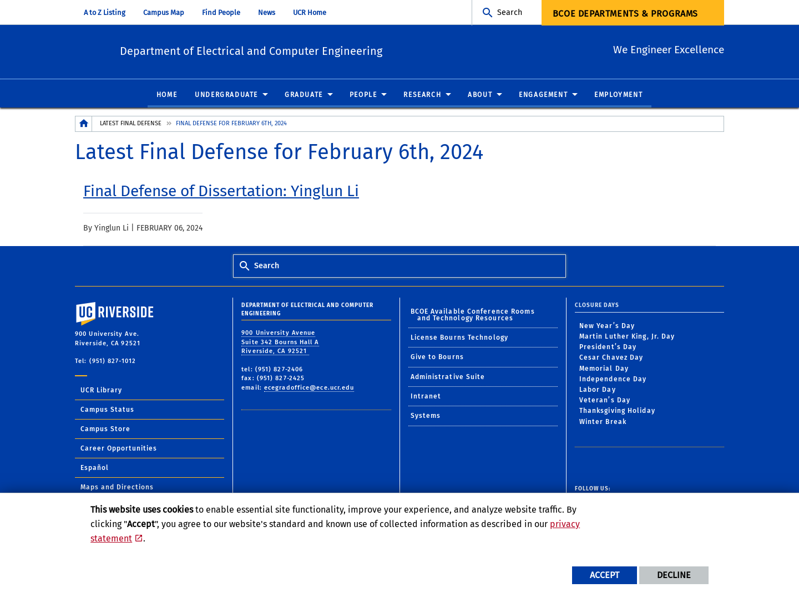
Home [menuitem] (166, 95)
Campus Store (105, 429)
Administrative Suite (448, 377)
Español (94, 468)
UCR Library (101, 391)
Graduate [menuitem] (304, 95)
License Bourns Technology (460, 338)
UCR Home (309, 12)
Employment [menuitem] (618, 95)
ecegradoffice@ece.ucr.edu (309, 388)
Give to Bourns (437, 357)
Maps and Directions (117, 488)
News (266, 12)
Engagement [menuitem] (543, 95)
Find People (221, 12)
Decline (674, 575)
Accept (604, 575)
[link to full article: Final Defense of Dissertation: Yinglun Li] (221, 191)
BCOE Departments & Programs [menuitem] (625, 13)
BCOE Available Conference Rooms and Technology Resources (473, 315)
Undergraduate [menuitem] (226, 95)
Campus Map (163, 12)
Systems (426, 416)
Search (509, 12)
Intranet (426, 397)
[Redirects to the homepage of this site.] (83, 124)
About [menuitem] (480, 95)
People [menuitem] (363, 95)
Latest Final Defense (130, 123)
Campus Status (107, 410)
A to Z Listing (104, 12)
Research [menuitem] (422, 95)
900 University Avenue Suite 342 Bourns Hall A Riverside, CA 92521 (279, 342)
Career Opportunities (118, 449)
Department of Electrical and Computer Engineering (305, 50)
